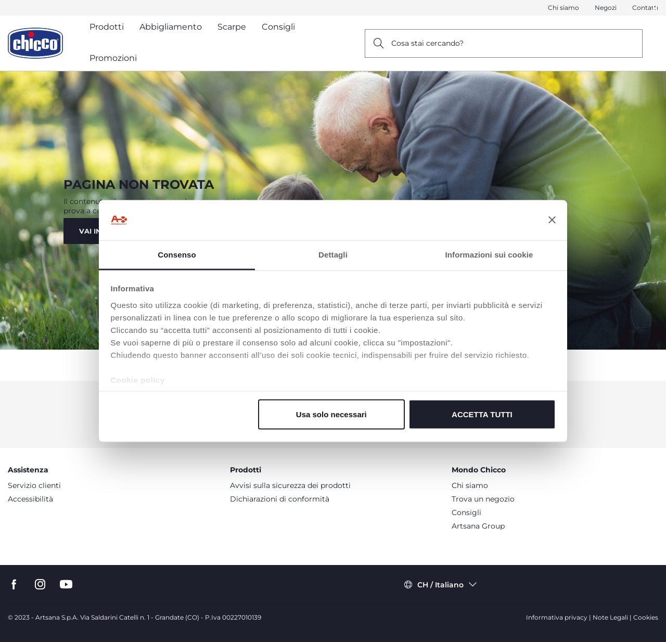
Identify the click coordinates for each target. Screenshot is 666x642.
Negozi (606, 7)
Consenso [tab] (177, 254)
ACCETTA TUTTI (482, 414)
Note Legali (610, 617)
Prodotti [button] (106, 27)
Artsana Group (478, 526)
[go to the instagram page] (40, 584)
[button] (655, 8)
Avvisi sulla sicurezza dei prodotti (290, 485)
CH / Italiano (440, 584)
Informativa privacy (556, 617)
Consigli (466, 512)
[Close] (655, 8)
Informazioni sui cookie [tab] (489, 254)
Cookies (645, 617)
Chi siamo (563, 7)
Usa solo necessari (331, 414)
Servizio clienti (34, 485)
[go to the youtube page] (66, 584)
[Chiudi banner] (552, 220)
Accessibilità (30, 499)
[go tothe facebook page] (14, 584)
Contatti (645, 7)
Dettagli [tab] (333, 254)
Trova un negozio (483, 499)
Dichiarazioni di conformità (279, 499)
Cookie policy (138, 379)
